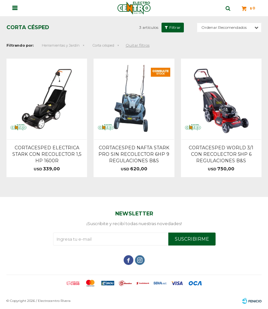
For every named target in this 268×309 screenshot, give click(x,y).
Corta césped (103, 45)
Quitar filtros (138, 45)
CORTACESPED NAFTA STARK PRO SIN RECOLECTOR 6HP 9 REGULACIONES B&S (133, 154)
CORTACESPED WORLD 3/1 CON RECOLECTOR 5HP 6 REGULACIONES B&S (221, 154)
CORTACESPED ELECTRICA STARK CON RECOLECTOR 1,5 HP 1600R (46, 154)
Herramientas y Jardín (61, 45)
